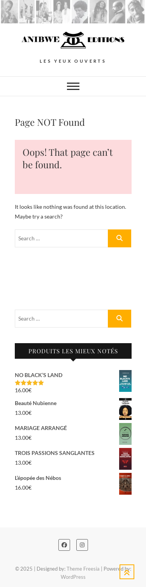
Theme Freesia (83, 569)
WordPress (73, 577)
